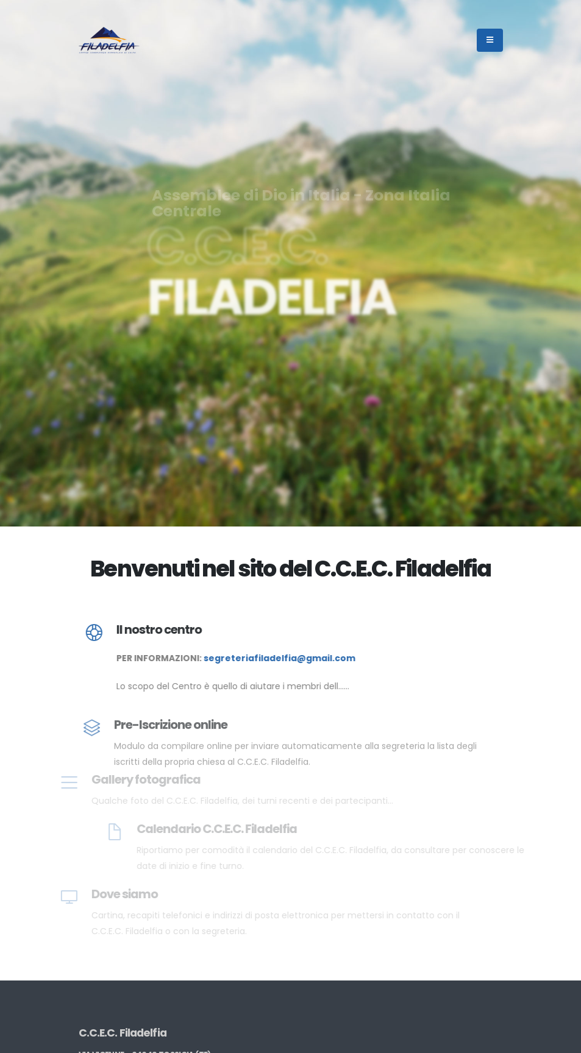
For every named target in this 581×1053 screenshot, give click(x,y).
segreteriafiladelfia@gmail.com (283, 658)
